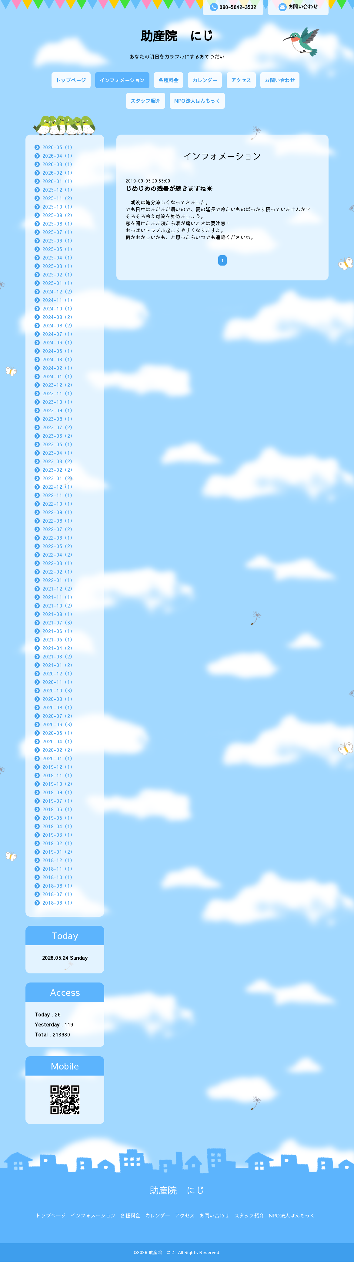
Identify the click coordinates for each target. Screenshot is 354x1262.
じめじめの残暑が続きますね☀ (168, 188)
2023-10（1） (58, 401)
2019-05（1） (58, 817)
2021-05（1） (58, 639)
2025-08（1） (58, 223)
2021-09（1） (58, 614)
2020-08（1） (58, 707)
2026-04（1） (58, 155)
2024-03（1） (58, 359)
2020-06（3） (58, 724)
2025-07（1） (58, 232)
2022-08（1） (58, 520)
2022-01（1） (58, 580)
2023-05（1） (58, 444)
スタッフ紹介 (146, 100)
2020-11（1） (58, 681)
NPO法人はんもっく (197, 100)
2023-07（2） (58, 427)
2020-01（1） (58, 758)
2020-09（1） (58, 698)
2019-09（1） (58, 792)
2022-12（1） (58, 486)
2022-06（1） (58, 537)
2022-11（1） (58, 495)
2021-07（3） (58, 622)
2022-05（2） (58, 546)
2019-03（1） (58, 834)
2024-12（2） (58, 291)
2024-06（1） (58, 342)
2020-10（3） (58, 690)
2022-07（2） (58, 529)
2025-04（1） (58, 257)
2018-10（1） (58, 877)
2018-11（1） (58, 868)
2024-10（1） (58, 308)
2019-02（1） (58, 843)
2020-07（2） (58, 715)
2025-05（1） (58, 249)
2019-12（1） (58, 766)
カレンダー (205, 80)
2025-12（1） (58, 189)
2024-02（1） (58, 367)
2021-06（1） (58, 631)
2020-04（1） (58, 741)
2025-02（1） (58, 274)
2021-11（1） (58, 597)
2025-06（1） (58, 240)
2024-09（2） (58, 316)
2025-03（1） (58, 266)
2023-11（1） (58, 393)
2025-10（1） (58, 206)
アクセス (241, 80)
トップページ (71, 80)
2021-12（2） (58, 588)
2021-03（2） (58, 656)
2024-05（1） (58, 350)
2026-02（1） (58, 172)
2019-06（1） (58, 809)
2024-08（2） (58, 325)
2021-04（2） (58, 647)
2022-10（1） (58, 503)
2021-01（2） (58, 664)
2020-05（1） (58, 732)
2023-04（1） (58, 452)
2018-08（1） (58, 885)
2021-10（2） (58, 605)
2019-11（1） (58, 775)
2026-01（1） (58, 181)
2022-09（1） (58, 512)
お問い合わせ (298, 7)
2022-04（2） (58, 554)
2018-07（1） (58, 894)
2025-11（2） (58, 198)
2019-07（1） (58, 800)
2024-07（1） (58, 333)
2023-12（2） (58, 384)
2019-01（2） (58, 851)
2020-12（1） (58, 673)
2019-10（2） (58, 783)
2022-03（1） (58, 563)
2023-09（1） (58, 410)
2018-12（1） (58, 860)
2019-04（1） (58, 826)
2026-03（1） (58, 164)
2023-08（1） (58, 418)
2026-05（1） (58, 147)
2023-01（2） (58, 478)
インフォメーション (122, 80)
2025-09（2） (58, 215)
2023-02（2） (58, 469)
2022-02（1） (58, 571)
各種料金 (169, 80)
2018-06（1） (58, 902)
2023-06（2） (58, 435)
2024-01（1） (58, 376)
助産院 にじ (177, 35)
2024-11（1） (58, 299)
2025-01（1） (58, 283)
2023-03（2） (58, 461)
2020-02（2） (58, 749)
